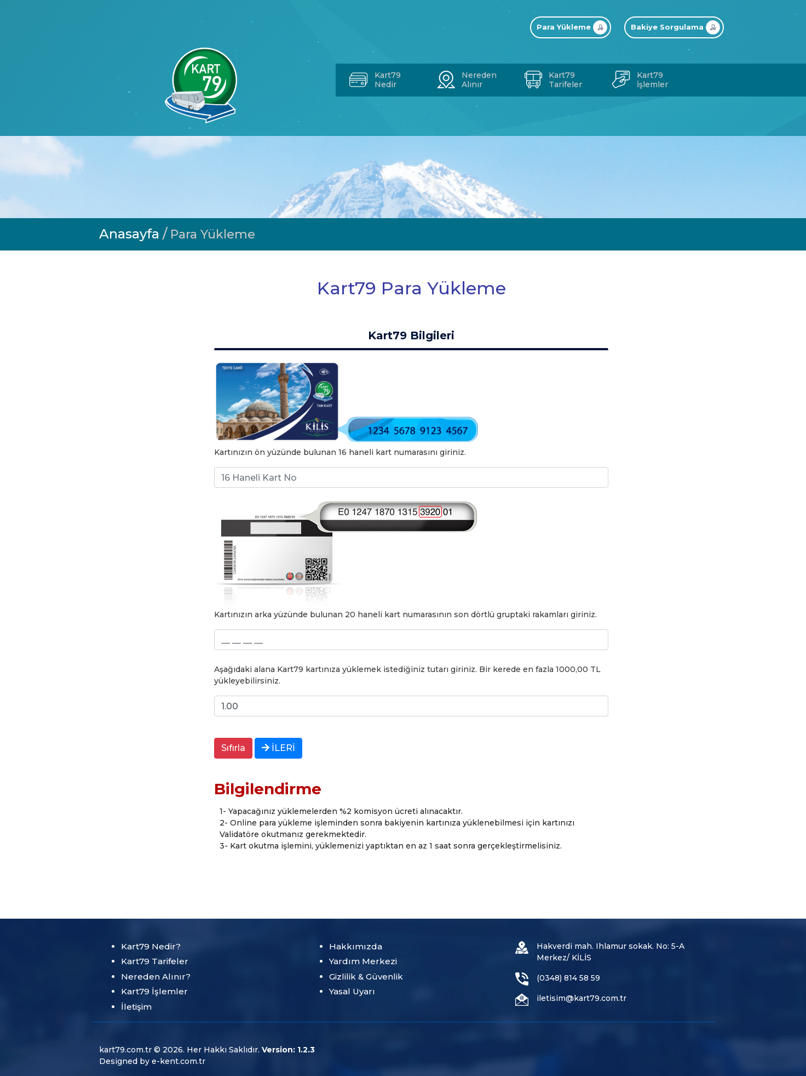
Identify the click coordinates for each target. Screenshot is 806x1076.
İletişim (136, 1006)
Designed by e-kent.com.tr (152, 1061)
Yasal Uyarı (352, 991)
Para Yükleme (212, 234)
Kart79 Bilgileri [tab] (411, 335)
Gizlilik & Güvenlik (366, 976)
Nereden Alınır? (156, 976)
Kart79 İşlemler (154, 991)
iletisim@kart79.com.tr (581, 998)
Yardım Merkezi (363, 961)
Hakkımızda (355, 946)
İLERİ (278, 748)
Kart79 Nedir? (151, 946)
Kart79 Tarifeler (154, 961)
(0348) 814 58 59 (568, 978)
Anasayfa (129, 234)
